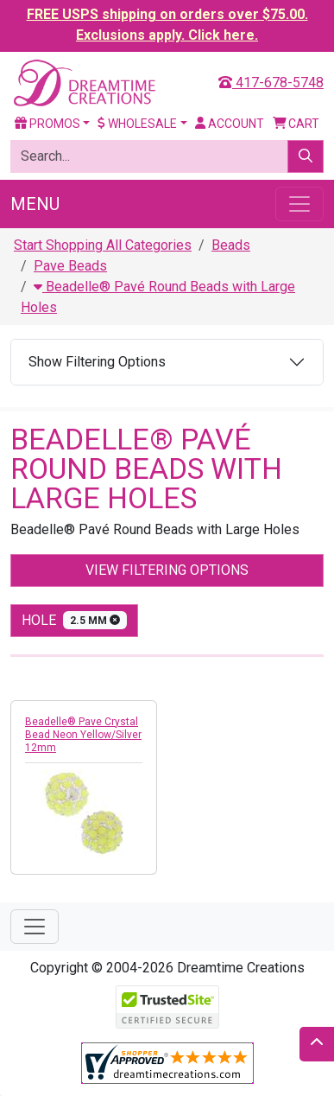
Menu (35, 204)
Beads (230, 245)
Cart (296, 124)
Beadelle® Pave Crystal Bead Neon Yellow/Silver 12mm (83, 735)
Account (229, 124)
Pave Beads (70, 266)
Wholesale (137, 124)
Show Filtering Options (97, 362)
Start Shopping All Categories (103, 245)
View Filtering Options (167, 570)
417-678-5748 (271, 82)
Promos (47, 124)
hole (74, 620)
